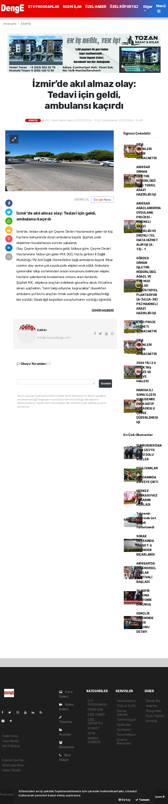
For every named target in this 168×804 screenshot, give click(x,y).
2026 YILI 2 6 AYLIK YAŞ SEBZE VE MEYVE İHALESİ (146, 372)
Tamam (142, 799)
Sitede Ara (153, 701)
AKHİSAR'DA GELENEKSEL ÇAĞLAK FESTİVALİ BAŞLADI (146, 573)
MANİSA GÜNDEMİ (94, 740)
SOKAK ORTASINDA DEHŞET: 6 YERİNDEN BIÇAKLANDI (145, 545)
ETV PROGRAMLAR (43, 7)
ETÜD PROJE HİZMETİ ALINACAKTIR (146, 326)
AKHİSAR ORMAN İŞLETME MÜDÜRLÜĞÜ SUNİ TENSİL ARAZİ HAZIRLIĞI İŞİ (146, 180)
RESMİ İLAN (72, 7)
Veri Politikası (11, 746)
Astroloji (151, 721)
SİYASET (94, 728)
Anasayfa (10, 23)
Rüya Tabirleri (155, 716)
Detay (125, 799)
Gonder (106, 383)
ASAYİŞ (26, 23)
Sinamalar (124, 725)
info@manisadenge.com (54, 338)
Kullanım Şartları (13, 760)
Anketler (152, 706)
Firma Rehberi (126, 735)
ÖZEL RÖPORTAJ (124, 7)
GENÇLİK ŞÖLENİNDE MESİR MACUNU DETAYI (145, 623)
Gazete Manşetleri (124, 741)
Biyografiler (154, 711)
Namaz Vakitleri (122, 713)
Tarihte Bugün (126, 720)
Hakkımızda (10, 736)
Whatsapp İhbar (13, 765)
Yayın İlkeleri (10, 741)
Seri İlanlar (124, 730)
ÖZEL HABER (95, 7)
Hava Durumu (126, 701)
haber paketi (8, 799)
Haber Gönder (11, 770)
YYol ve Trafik (126, 706)
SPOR (91, 733)
